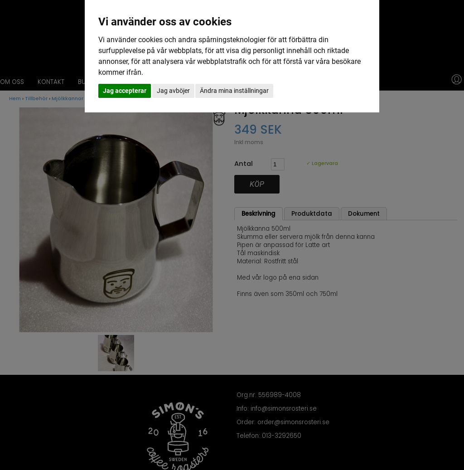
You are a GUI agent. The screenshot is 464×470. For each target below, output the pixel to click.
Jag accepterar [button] (124, 90)
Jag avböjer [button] (173, 90)
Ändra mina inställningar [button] (234, 90)
